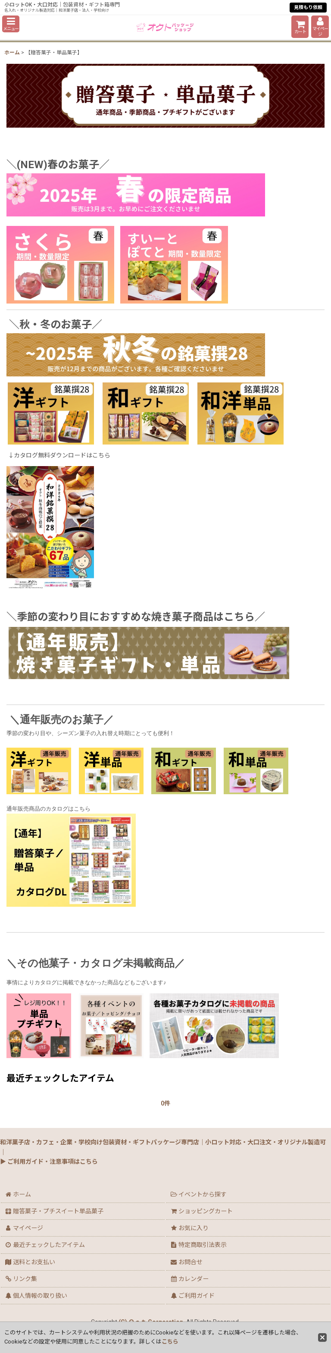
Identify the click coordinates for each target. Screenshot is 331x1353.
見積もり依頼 (308, 7)
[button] (10, 24)
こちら (170, 1341)
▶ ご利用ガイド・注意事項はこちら (49, 1161)
